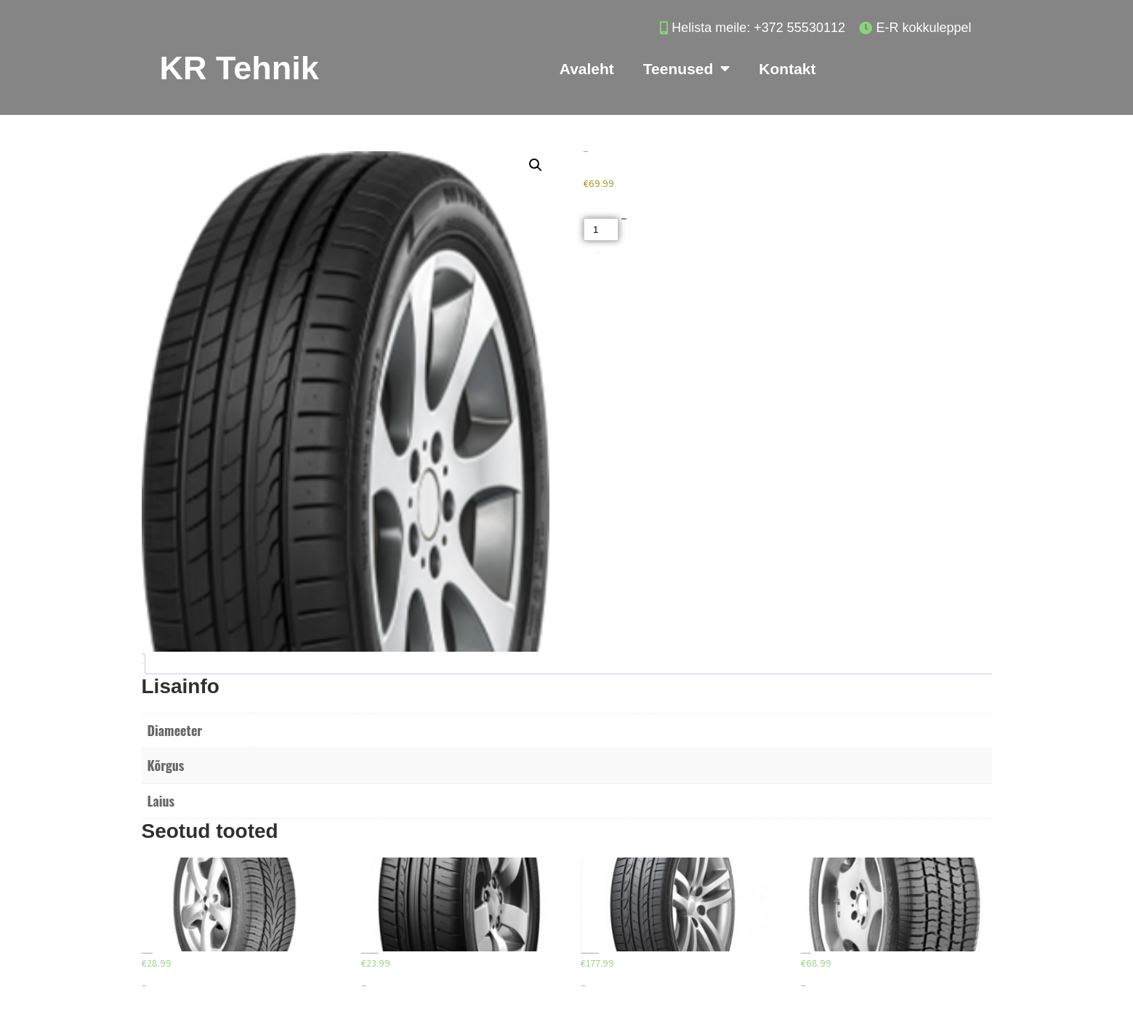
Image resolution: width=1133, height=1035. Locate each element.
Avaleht (587, 68)
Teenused (686, 69)
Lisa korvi (624, 219)
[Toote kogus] (601, 229)
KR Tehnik (239, 68)
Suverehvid (598, 252)
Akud (595, 252)
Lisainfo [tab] (142, 663)
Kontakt (787, 68)
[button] (536, 165)
